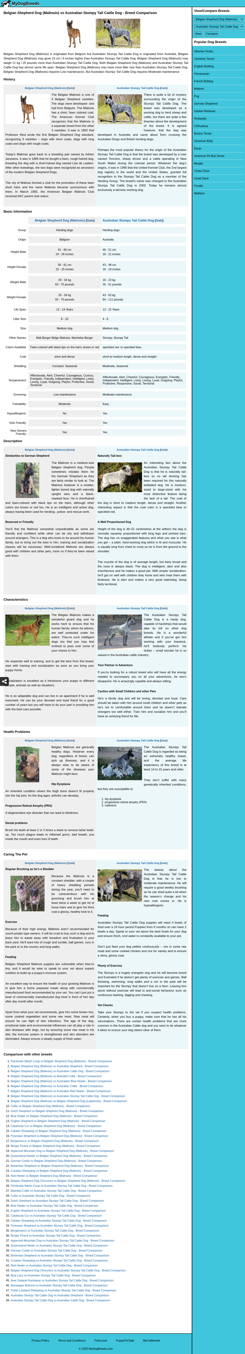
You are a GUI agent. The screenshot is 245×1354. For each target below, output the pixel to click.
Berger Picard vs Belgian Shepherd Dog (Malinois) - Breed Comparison (55, 1145)
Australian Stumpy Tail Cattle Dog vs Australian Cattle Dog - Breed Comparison (60, 1300)
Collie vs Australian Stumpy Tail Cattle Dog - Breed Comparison (51, 1195)
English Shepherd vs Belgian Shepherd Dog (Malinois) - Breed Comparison (58, 1121)
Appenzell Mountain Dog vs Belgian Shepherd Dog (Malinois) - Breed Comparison (62, 1150)
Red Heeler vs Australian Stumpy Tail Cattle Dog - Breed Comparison (54, 1265)
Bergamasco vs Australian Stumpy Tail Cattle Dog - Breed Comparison (55, 1230)
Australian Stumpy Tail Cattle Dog (138, 87)
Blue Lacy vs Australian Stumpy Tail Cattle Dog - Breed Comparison (53, 1275)
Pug (196, 96)
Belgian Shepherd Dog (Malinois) (46, 87)
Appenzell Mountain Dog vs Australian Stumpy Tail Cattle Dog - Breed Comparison (62, 1240)
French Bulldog (203, 81)
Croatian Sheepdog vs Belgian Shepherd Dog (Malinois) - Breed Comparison (59, 1170)
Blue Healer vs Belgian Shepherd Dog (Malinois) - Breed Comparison (54, 1116)
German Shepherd (205, 103)
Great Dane (201, 178)
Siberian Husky (203, 51)
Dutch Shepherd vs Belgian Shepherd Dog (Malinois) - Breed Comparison (57, 1111)
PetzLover (100, 1340)
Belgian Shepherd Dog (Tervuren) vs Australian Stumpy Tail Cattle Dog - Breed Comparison (68, 1270)
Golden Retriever (205, 111)
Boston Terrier (203, 133)
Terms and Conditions (72, 1340)
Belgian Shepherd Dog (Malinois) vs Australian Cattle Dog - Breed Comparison (60, 1071)
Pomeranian (201, 73)
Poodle (198, 185)
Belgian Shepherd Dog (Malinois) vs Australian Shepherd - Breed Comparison (59, 1066)
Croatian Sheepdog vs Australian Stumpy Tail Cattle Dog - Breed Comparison (59, 1260)
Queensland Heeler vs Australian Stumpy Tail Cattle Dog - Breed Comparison (59, 1245)
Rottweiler (200, 118)
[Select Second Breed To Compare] (218, 26)
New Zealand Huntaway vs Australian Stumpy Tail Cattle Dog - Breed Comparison (62, 1280)
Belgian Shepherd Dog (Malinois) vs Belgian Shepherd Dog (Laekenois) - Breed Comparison (69, 1101)
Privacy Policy (40, 1340)
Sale (71, 87)
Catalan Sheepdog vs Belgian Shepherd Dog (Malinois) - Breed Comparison (59, 1130)
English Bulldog (204, 66)
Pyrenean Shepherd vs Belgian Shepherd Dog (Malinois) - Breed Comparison (59, 1135)
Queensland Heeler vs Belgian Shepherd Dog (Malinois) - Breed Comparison (59, 1155)
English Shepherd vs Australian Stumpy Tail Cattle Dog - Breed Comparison (58, 1210)
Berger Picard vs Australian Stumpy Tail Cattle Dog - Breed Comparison (56, 1235)
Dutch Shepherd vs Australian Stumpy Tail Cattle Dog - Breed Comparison (57, 1200)
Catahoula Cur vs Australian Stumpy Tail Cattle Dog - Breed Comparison (56, 1215)
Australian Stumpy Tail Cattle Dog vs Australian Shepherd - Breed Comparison (60, 1295)
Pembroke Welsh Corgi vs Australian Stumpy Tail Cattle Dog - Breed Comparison (62, 1185)
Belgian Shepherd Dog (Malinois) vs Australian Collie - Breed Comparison (57, 1086)
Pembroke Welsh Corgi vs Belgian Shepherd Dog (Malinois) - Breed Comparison (61, 1061)
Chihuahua (201, 126)
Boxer (198, 148)
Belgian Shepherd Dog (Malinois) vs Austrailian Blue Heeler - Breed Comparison (61, 1081)
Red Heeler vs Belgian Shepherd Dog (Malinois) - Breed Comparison (54, 1175)
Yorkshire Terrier (204, 58)
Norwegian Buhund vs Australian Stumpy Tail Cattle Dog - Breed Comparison (59, 1285)
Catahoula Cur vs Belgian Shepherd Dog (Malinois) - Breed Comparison (56, 1126)
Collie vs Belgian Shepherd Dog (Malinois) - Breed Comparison (50, 1106)
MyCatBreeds (151, 1340)
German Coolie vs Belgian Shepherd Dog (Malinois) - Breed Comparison (56, 1160)
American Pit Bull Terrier (209, 155)
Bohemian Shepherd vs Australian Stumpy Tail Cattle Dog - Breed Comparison (60, 1255)
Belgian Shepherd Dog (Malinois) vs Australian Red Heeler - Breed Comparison (61, 1091)
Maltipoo (199, 193)
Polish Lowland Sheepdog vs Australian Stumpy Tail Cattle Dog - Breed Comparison (63, 1290)
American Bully (203, 141)
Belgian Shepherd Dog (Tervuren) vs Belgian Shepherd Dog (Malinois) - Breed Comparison (68, 1180)
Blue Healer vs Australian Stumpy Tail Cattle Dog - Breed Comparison (54, 1205)
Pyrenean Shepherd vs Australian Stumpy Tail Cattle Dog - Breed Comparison (60, 1225)
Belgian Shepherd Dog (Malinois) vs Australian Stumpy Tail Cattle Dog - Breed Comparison (68, 1096)
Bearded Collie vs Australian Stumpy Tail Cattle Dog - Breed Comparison (56, 1190)
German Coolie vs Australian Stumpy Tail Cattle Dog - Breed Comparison (56, 1250)
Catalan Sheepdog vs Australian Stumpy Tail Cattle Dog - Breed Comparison (59, 1220)
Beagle (198, 163)
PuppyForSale (125, 1340)
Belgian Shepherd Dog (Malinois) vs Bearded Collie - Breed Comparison (56, 1076)
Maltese (199, 88)
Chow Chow (201, 170)
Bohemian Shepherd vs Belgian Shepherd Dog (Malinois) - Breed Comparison (60, 1165)
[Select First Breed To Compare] (218, 19)
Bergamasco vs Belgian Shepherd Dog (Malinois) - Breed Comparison (55, 1140)
